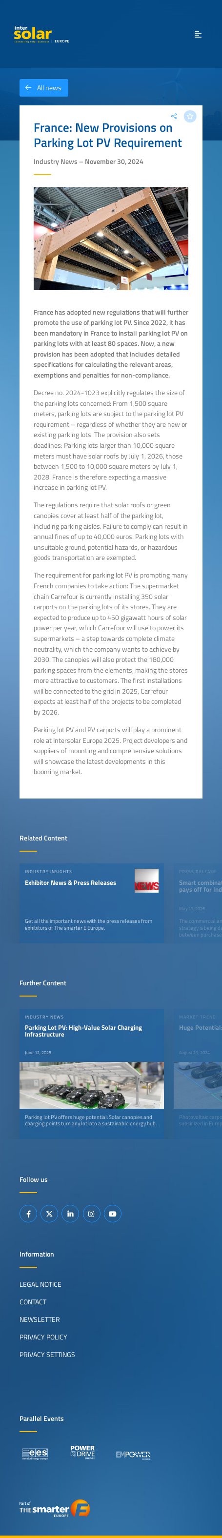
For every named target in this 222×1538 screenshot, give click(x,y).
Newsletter (40, 1319)
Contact (33, 1302)
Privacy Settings (47, 1354)
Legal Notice (40, 1284)
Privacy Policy (43, 1337)
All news (40, 87)
